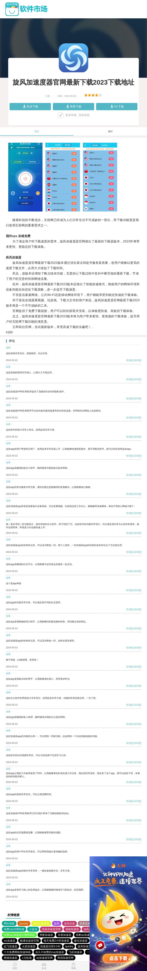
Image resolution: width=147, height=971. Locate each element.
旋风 (56, 923)
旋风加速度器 (41, 923)
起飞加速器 (10, 946)
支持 (128, 360)
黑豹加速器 (46, 934)
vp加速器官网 (44, 957)
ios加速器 (9, 940)
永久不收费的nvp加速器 (49, 952)
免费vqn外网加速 (14, 929)
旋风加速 (69, 923)
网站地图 (9, 923)
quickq (69, 946)
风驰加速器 (72, 929)
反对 (136, 360)
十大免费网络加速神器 (17, 952)
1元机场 (27, 957)
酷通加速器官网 (29, 940)
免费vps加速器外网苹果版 (19, 934)
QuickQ (23, 923)
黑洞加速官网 (65, 957)
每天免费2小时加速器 (56, 940)
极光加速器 (80, 940)
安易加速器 (64, 934)
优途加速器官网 (51, 929)
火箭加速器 (28, 946)
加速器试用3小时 (50, 946)
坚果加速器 (86, 923)
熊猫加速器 (10, 957)
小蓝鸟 (33, 929)
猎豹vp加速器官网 (87, 934)
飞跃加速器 (75, 952)
